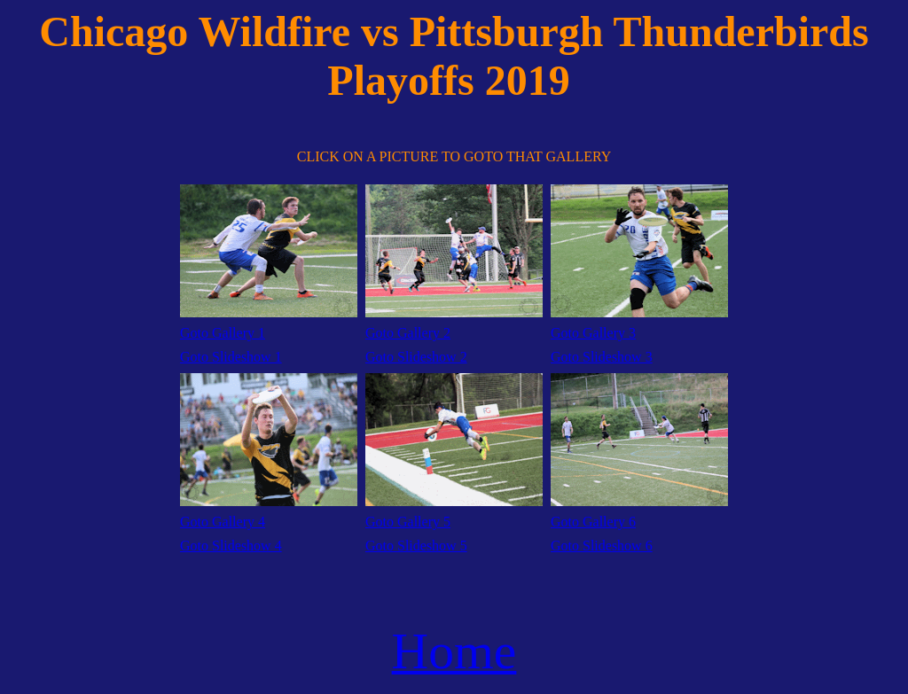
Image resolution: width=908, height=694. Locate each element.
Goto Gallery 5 (407, 521)
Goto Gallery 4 (222, 521)
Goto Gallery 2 (407, 332)
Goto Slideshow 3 (602, 356)
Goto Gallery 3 (593, 332)
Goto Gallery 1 (222, 332)
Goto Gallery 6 (593, 521)
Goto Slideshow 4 (231, 545)
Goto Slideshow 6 (602, 545)
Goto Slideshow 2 (416, 356)
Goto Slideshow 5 (416, 545)
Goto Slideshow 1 (231, 356)
